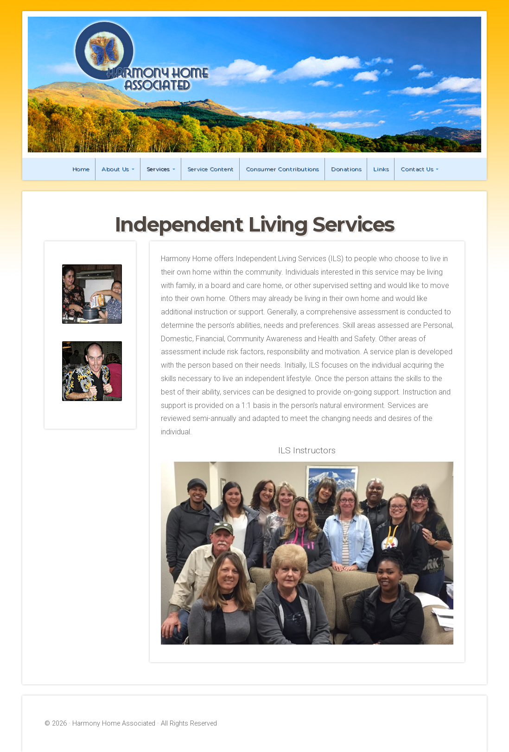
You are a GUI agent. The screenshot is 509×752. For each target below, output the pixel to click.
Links (380, 168)
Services (158, 168)
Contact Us (417, 168)
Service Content (210, 168)
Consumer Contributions (282, 168)
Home (80, 168)
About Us (115, 168)
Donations (346, 168)
